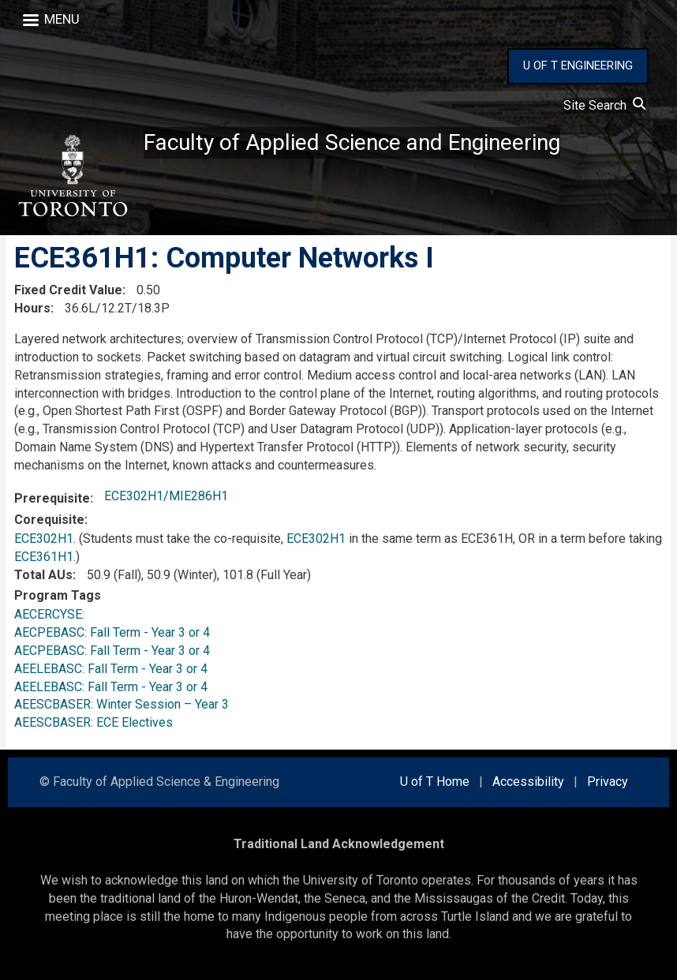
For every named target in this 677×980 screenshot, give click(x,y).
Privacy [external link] (607, 781)
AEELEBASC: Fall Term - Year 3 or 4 (111, 668)
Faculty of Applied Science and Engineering (352, 142)
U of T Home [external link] (434, 781)
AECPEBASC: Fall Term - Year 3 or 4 (112, 632)
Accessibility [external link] (528, 781)
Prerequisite (52, 498)
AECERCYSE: (52, 614)
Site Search (604, 105)
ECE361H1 (43, 556)
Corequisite (49, 519)
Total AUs (43, 574)
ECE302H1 (133, 495)
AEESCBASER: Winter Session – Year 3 (121, 704)
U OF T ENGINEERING (578, 65)
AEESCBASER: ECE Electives (93, 722)
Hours (32, 308)
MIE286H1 (198, 495)
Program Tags (57, 595)
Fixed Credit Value (68, 289)
